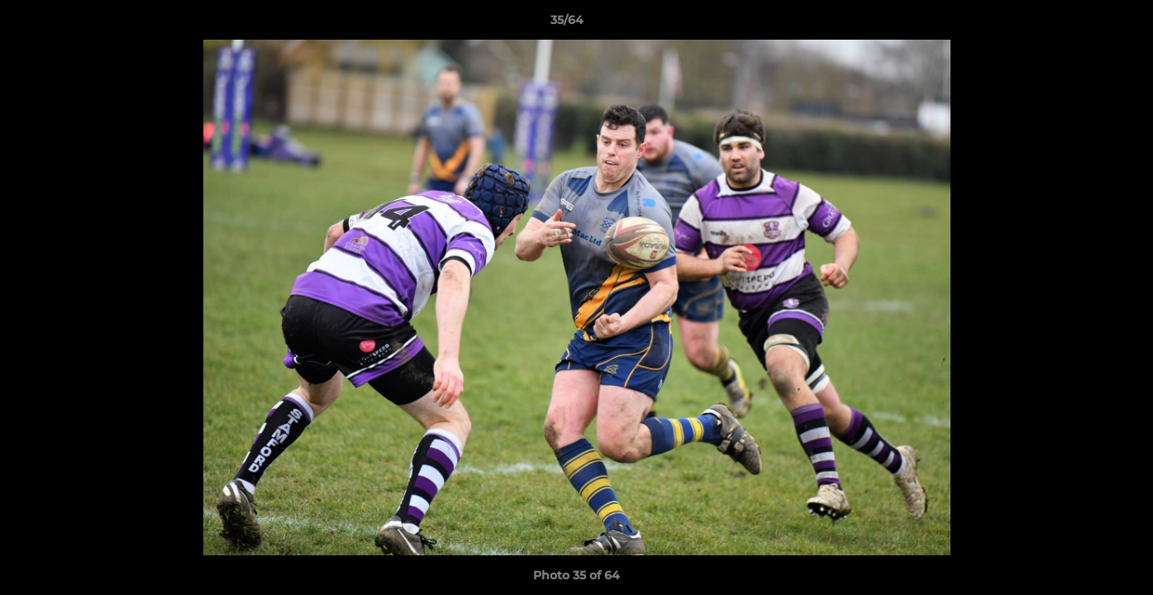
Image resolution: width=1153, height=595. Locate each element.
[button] (1083, 24)
